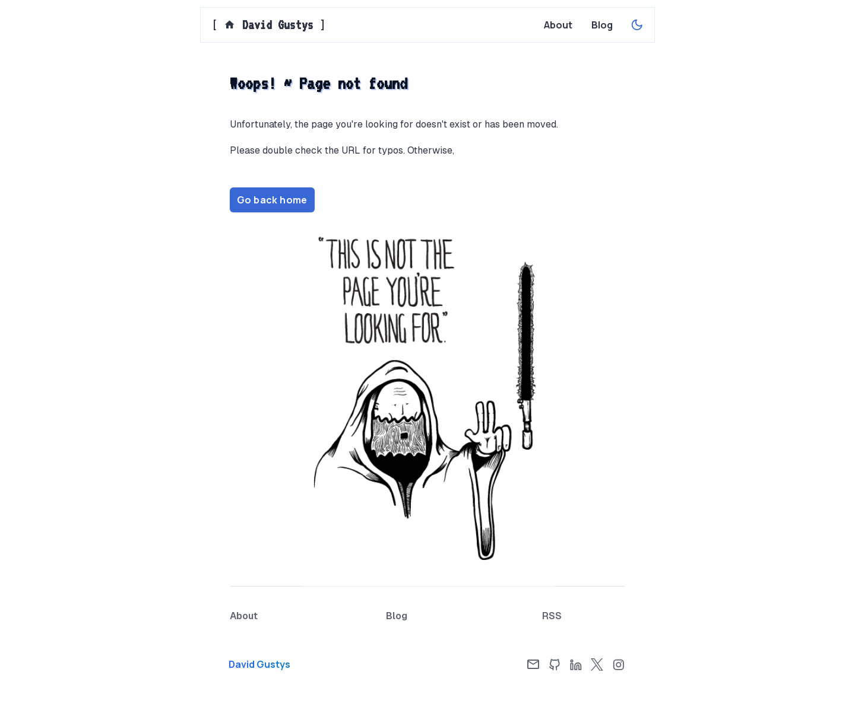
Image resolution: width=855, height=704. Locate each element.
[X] (597, 664)
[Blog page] (602, 24)
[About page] (558, 24)
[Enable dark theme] (637, 24)
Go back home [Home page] (272, 199)
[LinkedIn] (576, 664)
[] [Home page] (269, 25)
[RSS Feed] (552, 616)
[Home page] (291, 664)
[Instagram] (619, 664)
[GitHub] (554, 664)
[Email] (533, 664)
